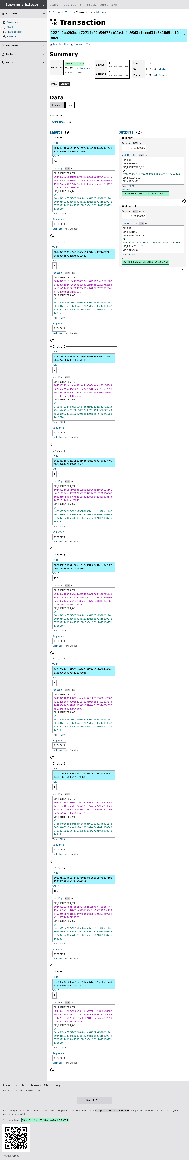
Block (68, 12)
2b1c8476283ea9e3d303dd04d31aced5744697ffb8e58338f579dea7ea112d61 (83, 254)
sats (141, 143)
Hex (70, 105)
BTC (135, 143)
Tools (9, 62)
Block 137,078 (74, 63)
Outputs (126, 132)
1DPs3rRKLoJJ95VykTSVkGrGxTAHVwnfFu (145, 194)
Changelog (52, 1085)
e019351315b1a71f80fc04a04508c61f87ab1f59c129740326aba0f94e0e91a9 (83, 879)
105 (56, 891)
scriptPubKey (129, 155)
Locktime (57, 122)
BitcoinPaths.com (30, 1090)
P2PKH (63, 213)
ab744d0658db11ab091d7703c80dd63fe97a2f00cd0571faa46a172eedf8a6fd (83, 567)
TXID (55, 143)
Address (101, 12)
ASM (67, 168)
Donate (19, 1085)
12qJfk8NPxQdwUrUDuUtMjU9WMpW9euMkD (145, 262)
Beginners (12, 45)
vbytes (163, 69)
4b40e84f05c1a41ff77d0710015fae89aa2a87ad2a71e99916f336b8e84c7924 (83, 150)
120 (56, 578)
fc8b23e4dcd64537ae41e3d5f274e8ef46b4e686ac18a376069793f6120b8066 (83, 671)
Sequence (58, 219)
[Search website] (118, 4)
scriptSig (57, 168)
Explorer (54, 12)
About (6, 1085)
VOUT (55, 156)
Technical (12, 54)
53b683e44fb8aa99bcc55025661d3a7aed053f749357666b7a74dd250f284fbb (83, 984)
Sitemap (34, 1085)
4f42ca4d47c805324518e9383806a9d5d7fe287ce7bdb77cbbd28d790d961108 (83, 358)
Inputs (56, 132)
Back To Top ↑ (94, 1100)
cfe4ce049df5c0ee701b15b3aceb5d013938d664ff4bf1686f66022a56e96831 (83, 775)
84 (55, 161)
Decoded (57, 105)
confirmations (83, 68)
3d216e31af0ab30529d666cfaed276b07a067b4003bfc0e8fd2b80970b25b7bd (83, 462)
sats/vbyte (160, 75)
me (142, 1110)
